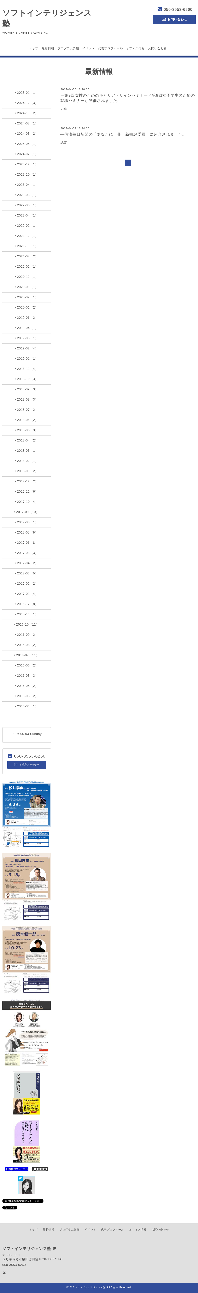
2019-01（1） (26, 358)
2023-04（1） (26, 184)
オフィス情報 (135, 48)
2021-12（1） (26, 236)
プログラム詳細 (68, 48)
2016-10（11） (26, 624)
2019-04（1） (26, 328)
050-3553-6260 (178, 9)
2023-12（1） (26, 164)
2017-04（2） (26, 563)
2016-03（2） (26, 696)
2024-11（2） (26, 113)
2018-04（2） (26, 440)
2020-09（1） (26, 287)
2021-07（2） (26, 256)
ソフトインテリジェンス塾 (90, 1287)
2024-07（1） (26, 123)
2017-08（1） (26, 522)
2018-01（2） (26, 471)
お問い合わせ (157, 48)
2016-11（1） (26, 614)
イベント (88, 48)
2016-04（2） (26, 686)
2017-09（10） (26, 512)
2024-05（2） (26, 133)
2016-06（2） (26, 665)
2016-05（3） (26, 675)
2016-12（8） (26, 604)
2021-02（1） (26, 266)
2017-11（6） (26, 491)
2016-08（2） (26, 645)
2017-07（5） (26, 532)
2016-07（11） (26, 655)
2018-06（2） (26, 420)
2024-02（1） (26, 154)
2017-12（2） (26, 481)
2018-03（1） (26, 450)
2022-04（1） (26, 215)
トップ (33, 48)
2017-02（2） (26, 583)
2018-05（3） (26, 430)
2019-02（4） (26, 348)
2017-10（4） (26, 501)
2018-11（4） (26, 368)
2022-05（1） (26, 205)
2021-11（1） (26, 246)
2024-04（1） (26, 143)
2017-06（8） (26, 542)
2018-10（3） (26, 379)
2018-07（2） (26, 409)
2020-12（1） (26, 276)
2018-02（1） (26, 461)
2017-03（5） (26, 573)
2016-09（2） (26, 634)
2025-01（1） (26, 92)
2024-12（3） (26, 103)
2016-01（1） (26, 706)
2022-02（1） (26, 225)
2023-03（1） (26, 195)
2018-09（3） (26, 389)
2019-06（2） (26, 317)
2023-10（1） (26, 174)
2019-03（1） (26, 338)
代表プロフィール (110, 48)
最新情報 (48, 48)
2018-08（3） (26, 399)
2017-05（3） (26, 553)
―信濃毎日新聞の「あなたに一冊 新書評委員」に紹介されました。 (123, 134)
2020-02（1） (26, 297)
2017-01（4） (26, 593)
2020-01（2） (26, 307)
